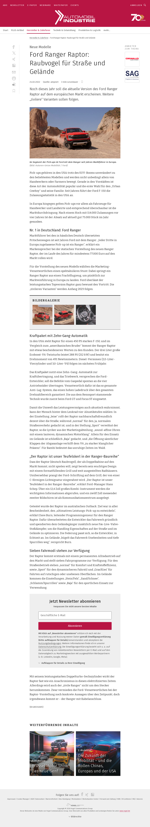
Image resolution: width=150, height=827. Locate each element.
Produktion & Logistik (90, 30)
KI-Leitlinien (126, 799)
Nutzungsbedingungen (49, 643)
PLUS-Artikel (17, 30)
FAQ (134, 799)
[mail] (14, 72)
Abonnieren (75, 625)
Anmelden (136, 5)
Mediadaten (76, 799)
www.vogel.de (125, 811)
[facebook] (14, 46)
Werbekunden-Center (90, 799)
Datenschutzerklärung (49, 646)
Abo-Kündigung (65, 799)
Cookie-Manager (23, 799)
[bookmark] (82, 82)
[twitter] (14, 53)
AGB (32, 799)
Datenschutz (40, 799)
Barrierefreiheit (52, 799)
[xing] (14, 59)
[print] (14, 78)
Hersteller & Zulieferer (38, 30)
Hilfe (119, 799)
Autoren (140, 799)
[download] (14, 84)
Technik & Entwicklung (64, 30)
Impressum (11, 799)
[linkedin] (14, 65)
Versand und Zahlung (108, 799)
